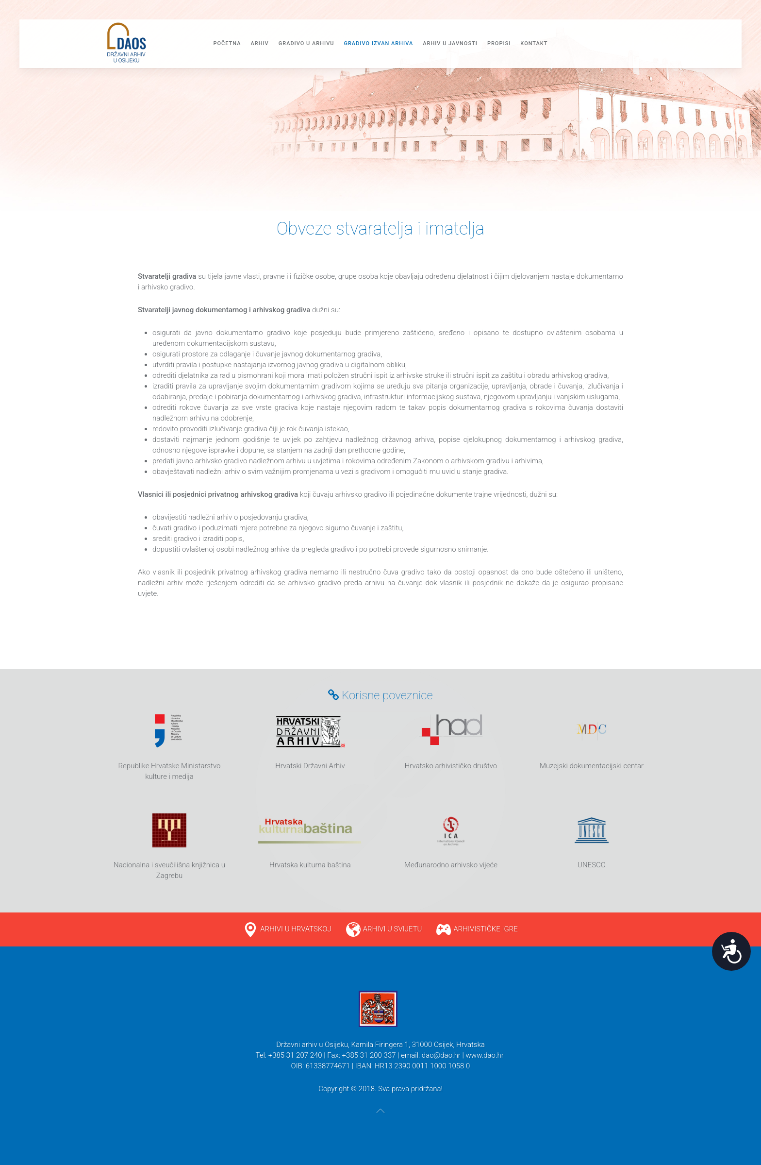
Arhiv (259, 43)
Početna (227, 43)
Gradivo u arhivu (306, 43)
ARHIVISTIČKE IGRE (485, 929)
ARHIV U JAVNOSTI (450, 43)
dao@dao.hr (441, 1055)
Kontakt (533, 43)
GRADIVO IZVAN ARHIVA (378, 43)
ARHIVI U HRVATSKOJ (295, 929)
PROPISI (499, 43)
